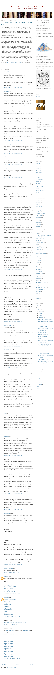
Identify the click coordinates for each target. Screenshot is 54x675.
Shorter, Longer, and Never (44, 347)
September (41, 317)
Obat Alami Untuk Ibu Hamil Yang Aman (13, 591)
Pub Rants (38, 183)
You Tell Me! (41, 338)
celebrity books (39, 215)
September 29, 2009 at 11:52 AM (13, 525)
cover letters (38, 222)
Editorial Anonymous (27, 6)
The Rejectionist (39, 165)
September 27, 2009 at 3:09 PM (13, 164)
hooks (37, 233)
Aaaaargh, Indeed (42, 332)
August (40, 369)
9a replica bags (23, 622)
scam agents (38, 267)
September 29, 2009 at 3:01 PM (13, 537)
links (37, 244)
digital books (38, 224)
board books (38, 211)
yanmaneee (6, 597)
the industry (38, 285)
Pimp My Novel (39, 166)
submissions (38, 278)
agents (37, 204)
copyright (38, 220)
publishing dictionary (40, 255)
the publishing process (40, 289)
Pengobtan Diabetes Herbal (10, 586)
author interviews (39, 206)
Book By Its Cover (40, 190)
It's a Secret (40, 367)
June (40, 373)
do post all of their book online (10, 58)
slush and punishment (40, 275)
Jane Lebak (6, 181)
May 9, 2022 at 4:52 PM (10, 624)
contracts (37, 219)
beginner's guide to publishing (42, 210)
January (40, 384)
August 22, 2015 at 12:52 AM (12, 593)
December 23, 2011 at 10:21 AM (13, 572)
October (40, 315)
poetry (37, 251)
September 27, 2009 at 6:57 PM (13, 269)
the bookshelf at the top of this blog (43, 284)
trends (37, 293)
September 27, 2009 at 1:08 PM (13, 140)
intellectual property (40, 242)
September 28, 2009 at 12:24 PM (13, 432)
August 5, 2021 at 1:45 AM (12, 616)
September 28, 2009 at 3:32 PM (13, 493)
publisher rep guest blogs (41, 253)
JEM (5, 497)
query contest (38, 260)
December (41, 311)
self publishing (39, 271)
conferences (38, 217)
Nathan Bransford (39, 179)
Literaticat (6, 91)
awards (37, 208)
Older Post (31, 664)
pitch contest (38, 249)
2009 (38, 309)
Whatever (38, 163)
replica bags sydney (8, 622)
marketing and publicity (11, 64)
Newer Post (3, 664)
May (40, 375)
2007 (38, 388)
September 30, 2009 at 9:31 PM (13, 564)
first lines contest (39, 229)
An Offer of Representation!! (44, 365)
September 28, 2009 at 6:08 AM (13, 367)
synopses (37, 280)
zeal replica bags (16, 622)
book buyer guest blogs (40, 213)
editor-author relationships (41, 228)
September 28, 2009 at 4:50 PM (13, 509)
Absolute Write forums (40, 174)
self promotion (22, 64)
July (40, 371)
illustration (38, 240)
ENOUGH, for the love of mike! (45, 319)
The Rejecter (38, 194)
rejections (38, 262)
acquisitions (38, 200)
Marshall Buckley (8, 349)
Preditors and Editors (40, 186)
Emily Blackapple (8, 168)
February (41, 382)
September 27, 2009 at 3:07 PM (13, 153)
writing (37, 298)
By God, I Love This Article (44, 350)
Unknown (6, 576)
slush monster (38, 276)
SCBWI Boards (39, 172)
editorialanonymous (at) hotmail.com (43, 23)
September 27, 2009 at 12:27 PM (13, 87)
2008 (38, 386)
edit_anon (38, 96)
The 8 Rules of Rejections (41, 282)
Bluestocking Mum (8, 325)
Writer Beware (39, 185)
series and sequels (39, 273)
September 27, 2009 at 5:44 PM (13, 200)
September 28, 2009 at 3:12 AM (13, 346)
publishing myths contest (41, 256)
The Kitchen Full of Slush (41, 287)
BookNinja (38, 188)
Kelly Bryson (7, 513)
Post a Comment (4, 662)
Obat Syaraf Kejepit (8, 588)
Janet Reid (38, 177)
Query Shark (38, 176)
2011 (38, 305)
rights (37, 266)
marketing (38, 245)
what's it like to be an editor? (42, 295)
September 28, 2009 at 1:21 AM (13, 321)
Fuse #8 (37, 192)
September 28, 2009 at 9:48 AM (13, 410)
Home (17, 664)
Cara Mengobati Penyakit (9, 590)
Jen (5, 413)
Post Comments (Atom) (11, 667)
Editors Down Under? (42, 336)
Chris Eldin (6, 71)
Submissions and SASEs (43, 359)
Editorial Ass (38, 181)
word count (38, 296)
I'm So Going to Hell (40, 238)
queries (37, 258)
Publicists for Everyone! (43, 334)
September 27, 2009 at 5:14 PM (13, 177)
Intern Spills (38, 168)
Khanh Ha (6, 436)
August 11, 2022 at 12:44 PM (12, 634)
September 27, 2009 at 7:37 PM (13, 293)
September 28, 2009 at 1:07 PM (13, 455)
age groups (38, 202)
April (40, 378)
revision (37, 264)
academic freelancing (8, 568)
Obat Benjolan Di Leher (9, 585)
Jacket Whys (38, 170)
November (41, 313)
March (40, 380)
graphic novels (39, 231)
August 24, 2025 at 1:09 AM (12, 658)
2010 (38, 307)
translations (38, 291)
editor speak (38, 226)
